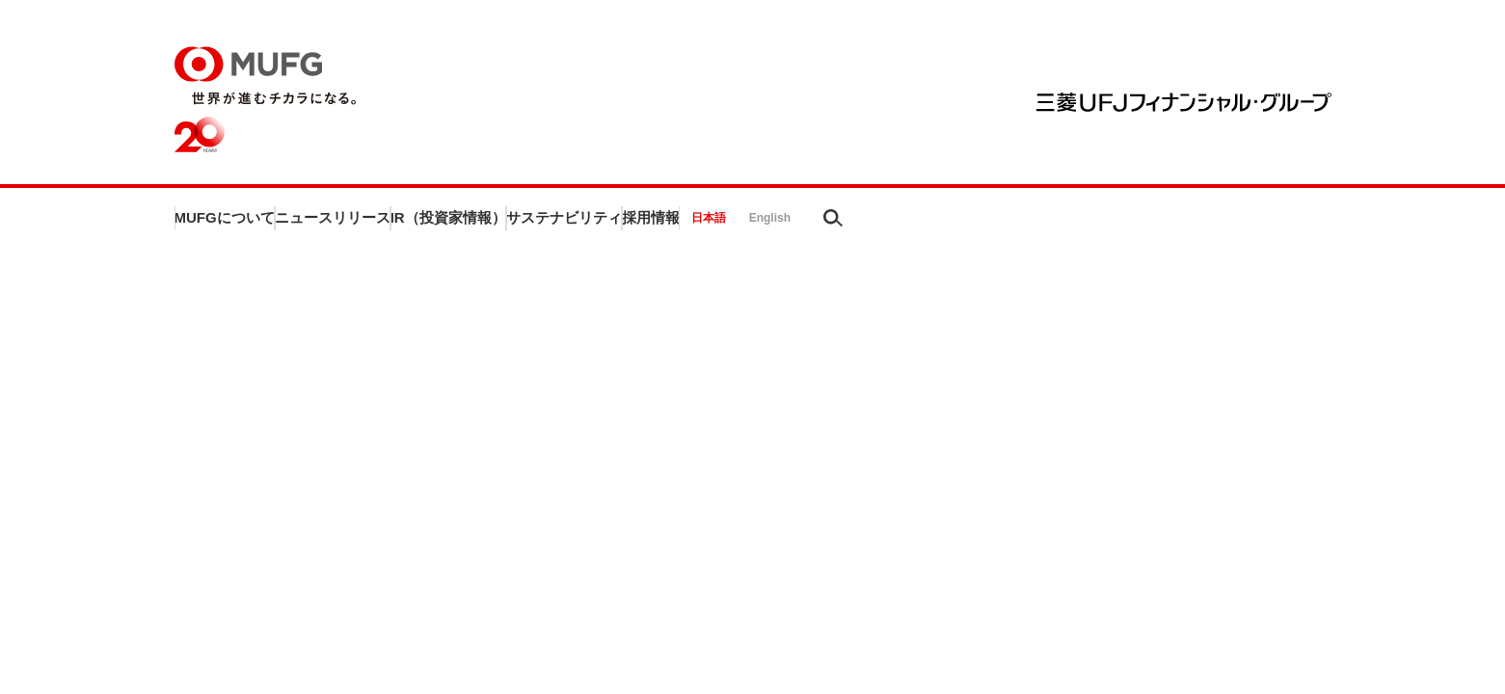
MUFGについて (266, 223)
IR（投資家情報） (664, 223)
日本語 (1185, 223)
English (1246, 223)
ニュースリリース (462, 223)
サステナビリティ (866, 223)
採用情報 (1039, 223)
